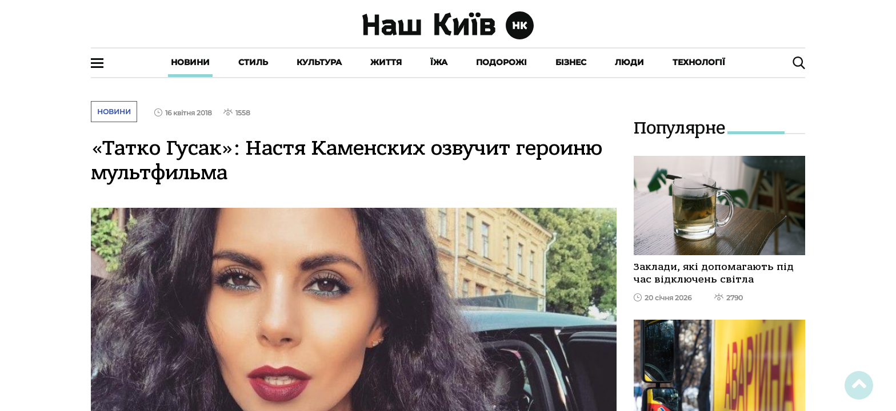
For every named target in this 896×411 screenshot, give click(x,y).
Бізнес (570, 62)
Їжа (438, 62)
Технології (699, 62)
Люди (629, 62)
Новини (190, 62)
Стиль (253, 62)
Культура (319, 62)
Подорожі (501, 62)
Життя (386, 62)
